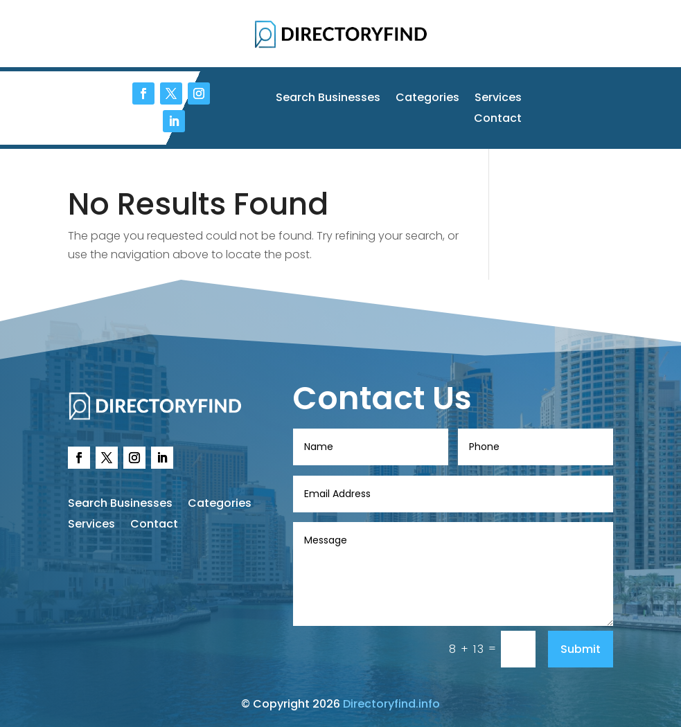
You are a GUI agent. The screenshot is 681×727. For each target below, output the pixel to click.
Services (498, 99)
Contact (498, 120)
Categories (427, 99)
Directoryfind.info (391, 704)
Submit (580, 649)
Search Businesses (328, 99)
